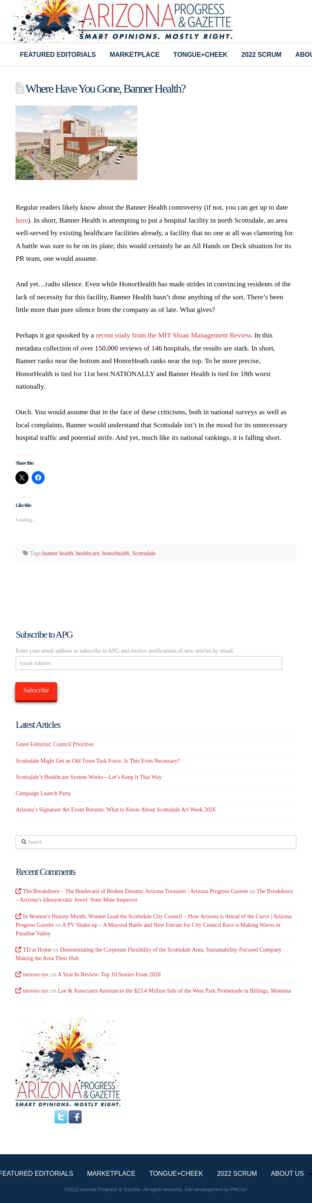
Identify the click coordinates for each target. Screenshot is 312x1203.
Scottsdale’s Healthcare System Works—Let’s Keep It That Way (88, 777)
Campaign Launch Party (43, 793)
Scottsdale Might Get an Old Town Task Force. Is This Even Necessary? (97, 761)
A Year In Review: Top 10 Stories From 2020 (109, 974)
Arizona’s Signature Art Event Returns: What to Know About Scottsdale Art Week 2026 (115, 810)
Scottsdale (144, 553)
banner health (57, 553)
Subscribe (36, 690)
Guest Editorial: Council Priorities (54, 744)
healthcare (88, 553)
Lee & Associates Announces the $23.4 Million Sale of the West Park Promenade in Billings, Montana (174, 991)
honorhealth (116, 553)
